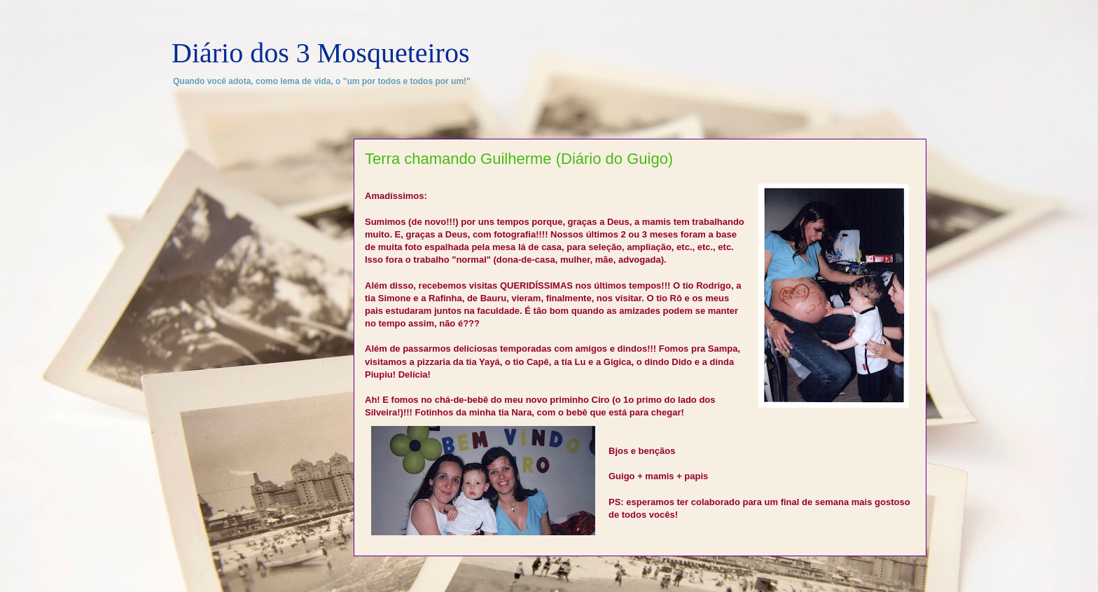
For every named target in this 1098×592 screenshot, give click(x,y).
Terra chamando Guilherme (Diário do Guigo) (519, 158)
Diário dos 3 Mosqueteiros (321, 53)
